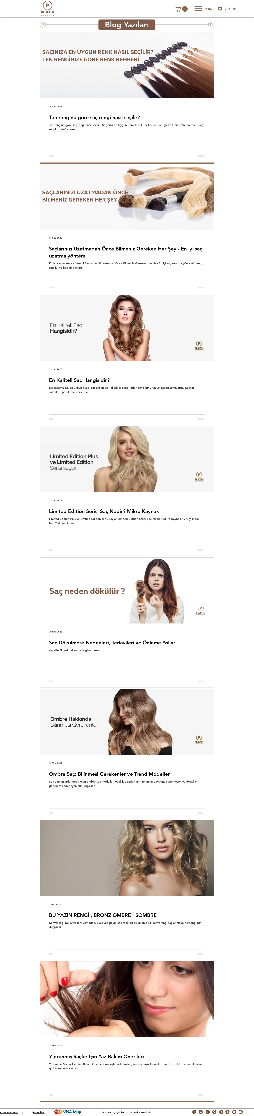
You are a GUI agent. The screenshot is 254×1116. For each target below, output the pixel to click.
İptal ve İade (38, 1112)
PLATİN (128, 1112)
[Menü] (203, 8)
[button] (182, 9)
